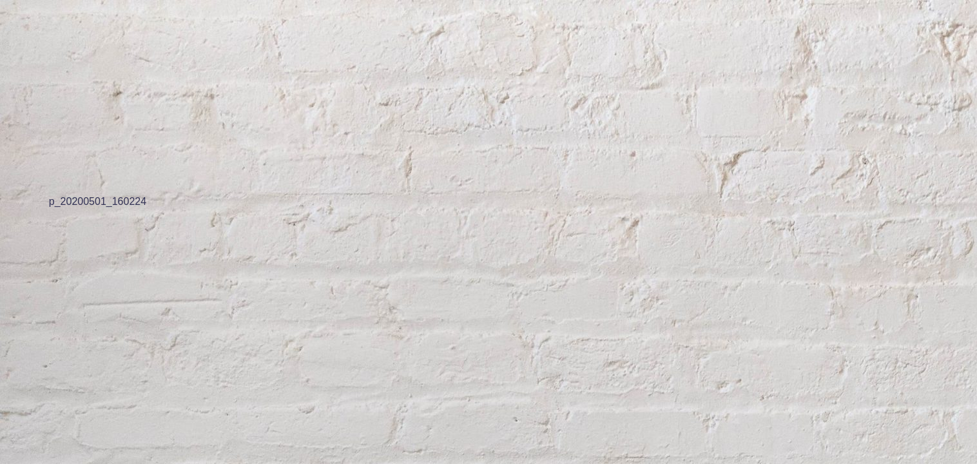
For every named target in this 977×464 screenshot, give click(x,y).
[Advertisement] (386, 90)
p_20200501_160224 (97, 201)
